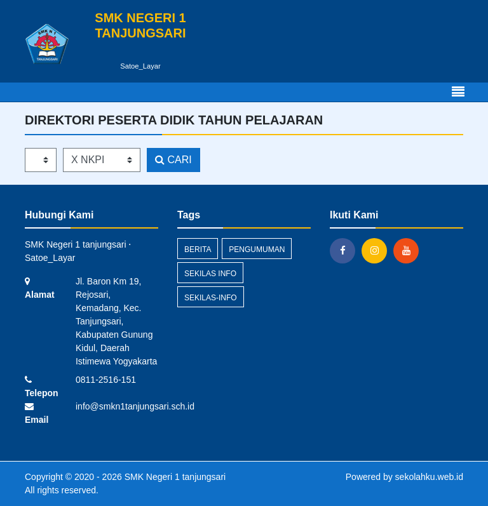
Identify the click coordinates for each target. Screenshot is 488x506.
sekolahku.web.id (429, 477)
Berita (197, 249)
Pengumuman (257, 249)
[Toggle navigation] (458, 92)
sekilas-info (210, 297)
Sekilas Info (210, 273)
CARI (173, 159)
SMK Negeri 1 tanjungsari (174, 477)
